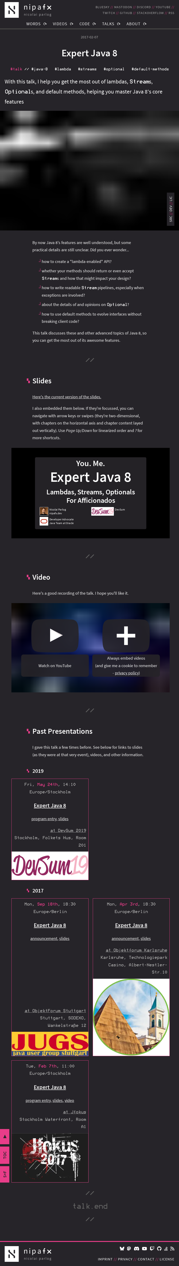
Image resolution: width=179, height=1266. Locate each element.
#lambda (63, 69)
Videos (60, 23)
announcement (43, 938)
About (134, 23)
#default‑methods (150, 69)
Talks (108, 23)
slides (63, 818)
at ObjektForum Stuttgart (55, 1011)
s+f (4, 1174)
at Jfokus (74, 1112)
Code (84, 23)
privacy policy (127, 673)
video (69, 1100)
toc (4, 1155)
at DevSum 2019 (68, 831)
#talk (16, 69)
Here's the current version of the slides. (66, 396)
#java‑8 (39, 69)
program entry (43, 818)
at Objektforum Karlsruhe (136, 950)
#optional (113, 69)
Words (33, 23)
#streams (87, 69)
